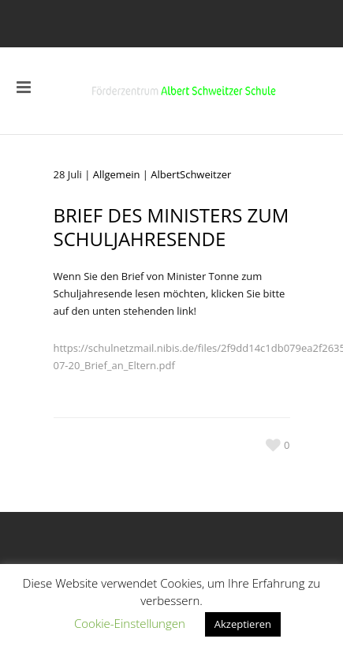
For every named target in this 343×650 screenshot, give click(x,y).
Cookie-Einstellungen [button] (129, 623)
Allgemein (116, 174)
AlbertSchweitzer (191, 174)
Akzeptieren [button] (242, 624)
